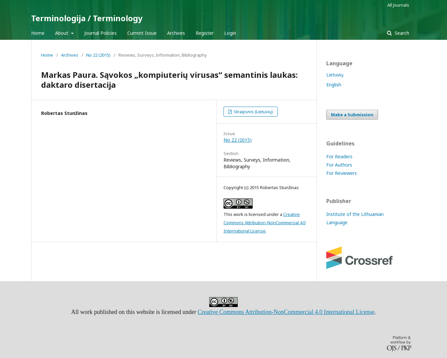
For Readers (339, 156)
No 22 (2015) (98, 55)
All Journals (398, 5)
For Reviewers (341, 173)
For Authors (339, 165)
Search (401, 33)
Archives (176, 33)
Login (230, 33)
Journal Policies (100, 33)
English (333, 84)
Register (205, 33)
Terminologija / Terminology (87, 18)
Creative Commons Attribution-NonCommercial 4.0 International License (264, 222)
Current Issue (142, 33)
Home (37, 33)
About (62, 33)
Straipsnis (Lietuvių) (253, 112)
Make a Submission (352, 115)
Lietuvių (335, 75)
